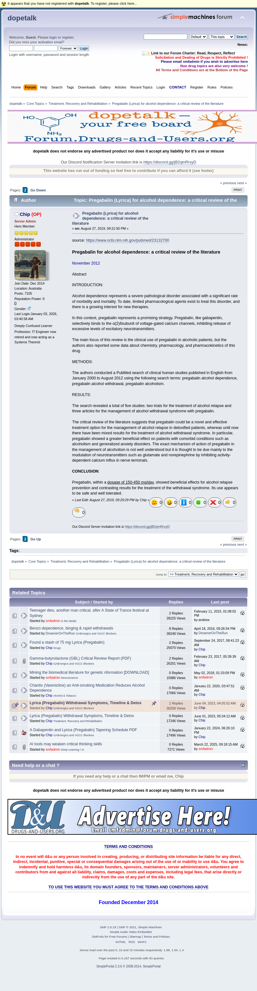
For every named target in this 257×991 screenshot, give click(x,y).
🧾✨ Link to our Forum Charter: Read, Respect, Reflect (188, 53)
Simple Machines (150, 927)
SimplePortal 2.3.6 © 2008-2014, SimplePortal (128, 966)
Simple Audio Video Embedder (131, 932)
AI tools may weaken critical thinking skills (65, 744)
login (53, 37)
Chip (25, 214)
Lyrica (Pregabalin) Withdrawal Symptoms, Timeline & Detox (85, 703)
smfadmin (53, 621)
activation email (50, 42)
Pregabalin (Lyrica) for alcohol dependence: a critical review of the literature (110, 218)
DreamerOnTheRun (60, 633)
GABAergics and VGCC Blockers (96, 633)
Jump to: (161, 574)
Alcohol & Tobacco (64, 695)
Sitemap (135, 936)
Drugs (57, 648)
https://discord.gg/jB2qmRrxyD (169, 162)
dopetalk (22, 18)
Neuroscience (69, 677)
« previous (228, 183)
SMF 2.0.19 (108, 927)
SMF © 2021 (127, 927)
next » (242, 183)
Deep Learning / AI (72, 749)
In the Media (68, 621)
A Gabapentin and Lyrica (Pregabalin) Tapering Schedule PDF (83, 730)
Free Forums (118, 936)
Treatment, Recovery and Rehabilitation (77, 721)
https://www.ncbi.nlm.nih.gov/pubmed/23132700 (127, 240)
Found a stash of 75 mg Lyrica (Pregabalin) (66, 642)
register (67, 37)
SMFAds (98, 936)
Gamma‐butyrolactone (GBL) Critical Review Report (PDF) (80, 658)
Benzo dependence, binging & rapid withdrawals (71, 628)
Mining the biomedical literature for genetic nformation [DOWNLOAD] (89, 672)
